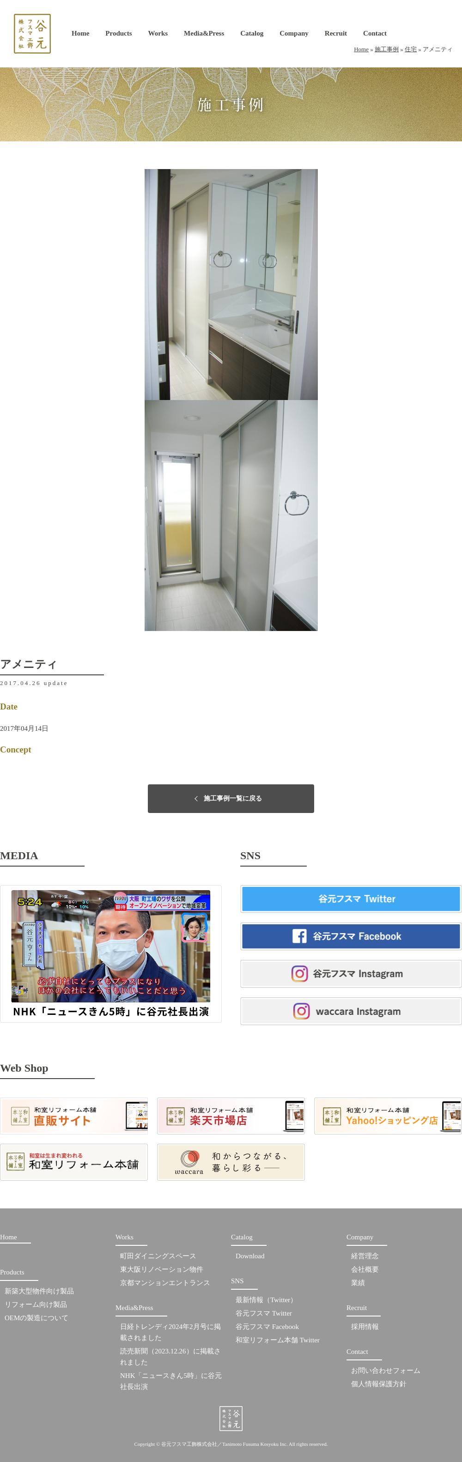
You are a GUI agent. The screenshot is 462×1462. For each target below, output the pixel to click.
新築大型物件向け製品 (39, 1291)
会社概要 (365, 1269)
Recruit (336, 35)
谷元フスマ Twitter (264, 1313)
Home (80, 35)
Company (294, 35)
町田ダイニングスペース (158, 1256)
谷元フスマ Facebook (267, 1326)
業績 (358, 1282)
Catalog (251, 35)
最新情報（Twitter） (266, 1300)
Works (158, 35)
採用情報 (365, 1326)
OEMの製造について (36, 1318)
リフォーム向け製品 (36, 1304)
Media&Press (204, 35)
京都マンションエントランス (165, 1282)
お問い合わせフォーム (385, 1370)
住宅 (411, 49)
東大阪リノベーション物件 (161, 1269)
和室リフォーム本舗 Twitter (278, 1340)
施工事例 (387, 49)
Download (250, 1256)
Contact (375, 35)
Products (118, 35)
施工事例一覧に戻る (233, 798)
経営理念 (365, 1256)
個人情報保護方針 (379, 1384)
